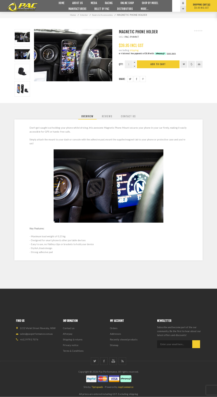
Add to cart (158, 64)
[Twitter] (94, 361)
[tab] (87, 116)
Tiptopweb (97, 387)
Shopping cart (201, 6)
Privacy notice (70, 345)
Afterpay (68, 333)
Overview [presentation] (87, 116)
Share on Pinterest (143, 79)
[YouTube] (113, 361)
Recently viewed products (124, 339)
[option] (22, 37)
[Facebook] (104, 361)
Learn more (171, 53)
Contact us (68, 328)
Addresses (115, 333)
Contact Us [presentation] (128, 116)
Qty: (121, 64)
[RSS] (122, 361)
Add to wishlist (183, 64)
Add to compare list (191, 64)
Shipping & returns (73, 339)
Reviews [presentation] (107, 116)
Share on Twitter (130, 79)
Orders (113, 328)
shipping (134, 50)
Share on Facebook (136, 79)
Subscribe (196, 344)
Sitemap (114, 345)
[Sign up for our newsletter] (174, 344)
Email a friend (199, 64)
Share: (122, 79)
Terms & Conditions (73, 350)
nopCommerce (125, 387)
